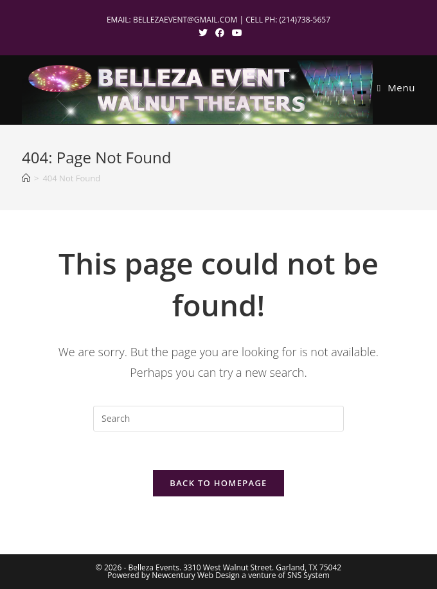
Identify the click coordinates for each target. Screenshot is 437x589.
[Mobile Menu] (396, 87)
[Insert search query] (218, 418)
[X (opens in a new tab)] (203, 33)
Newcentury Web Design (196, 575)
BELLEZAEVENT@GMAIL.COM (185, 19)
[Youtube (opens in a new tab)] (235, 33)
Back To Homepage (218, 483)
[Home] (26, 178)
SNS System (308, 575)
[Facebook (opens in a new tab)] (219, 33)
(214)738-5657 (304, 19)
